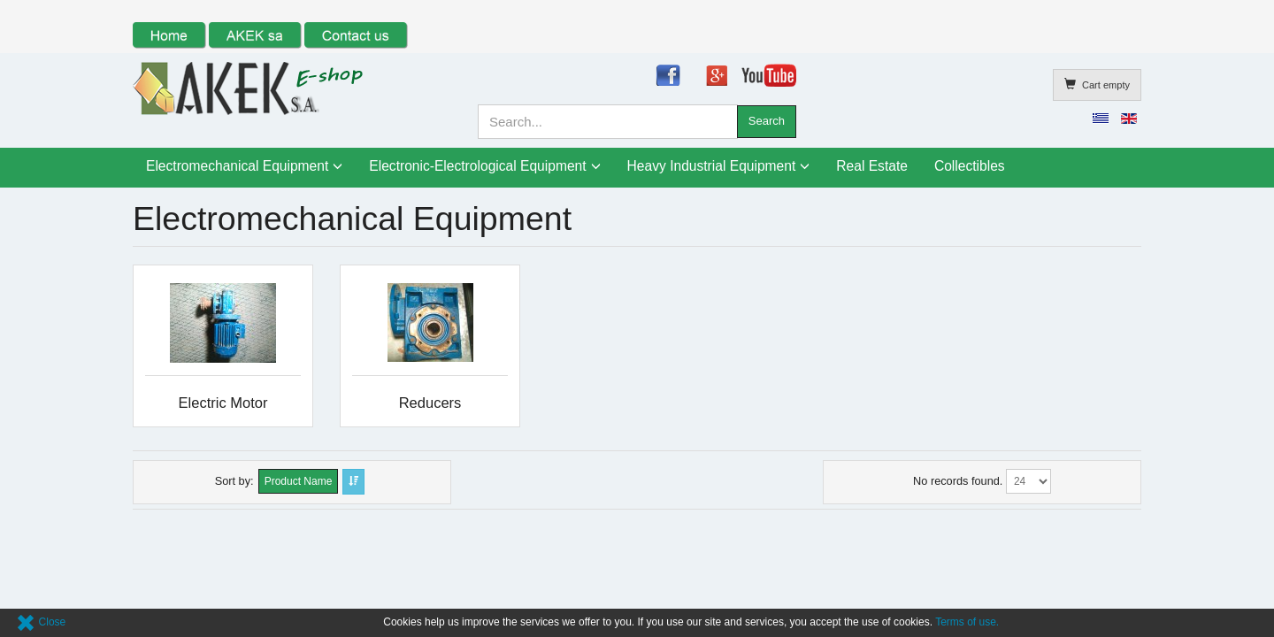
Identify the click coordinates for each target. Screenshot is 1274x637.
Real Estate (872, 165)
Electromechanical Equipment (237, 165)
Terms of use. (967, 622)
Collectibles (969, 165)
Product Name (299, 481)
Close (40, 622)
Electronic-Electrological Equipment (477, 165)
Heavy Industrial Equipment (711, 165)
